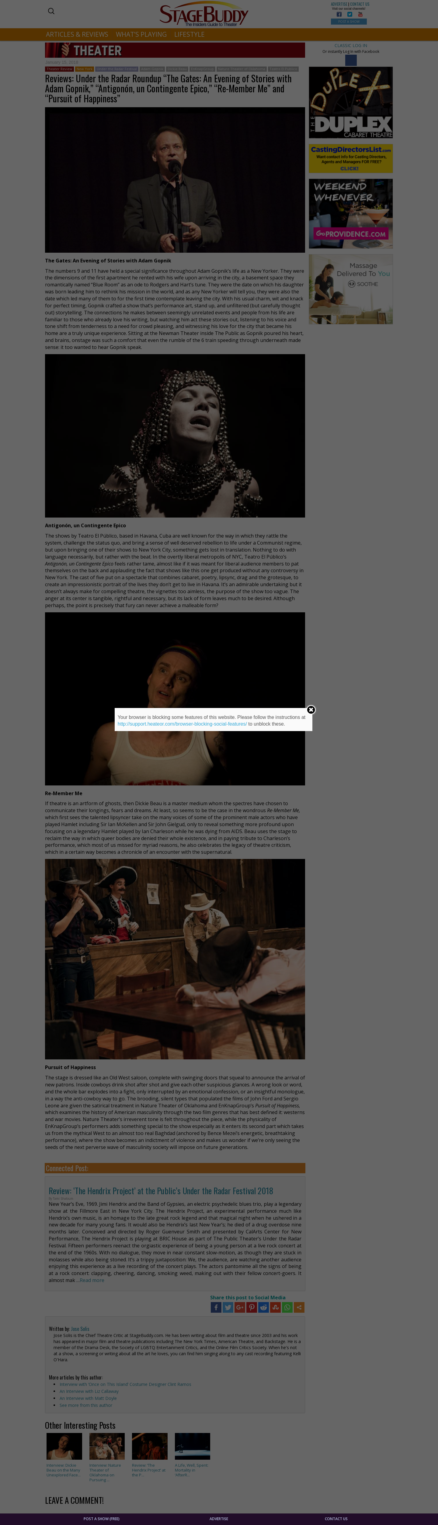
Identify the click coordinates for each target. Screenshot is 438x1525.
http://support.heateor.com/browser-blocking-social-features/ (182, 724)
